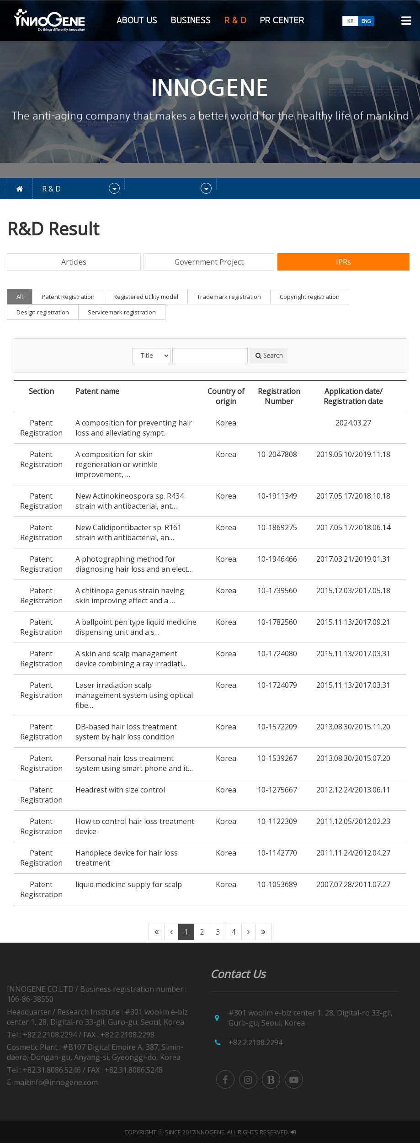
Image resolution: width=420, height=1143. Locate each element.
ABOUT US (137, 20)
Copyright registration (310, 296)
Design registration (42, 312)
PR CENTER (282, 20)
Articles (73, 262)
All (19, 296)
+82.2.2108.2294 (255, 1042)
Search (269, 355)
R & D (235, 20)
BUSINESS (191, 20)
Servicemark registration (122, 312)
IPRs (343, 262)
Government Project (209, 262)
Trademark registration (229, 296)
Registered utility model (145, 296)
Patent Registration (68, 296)
